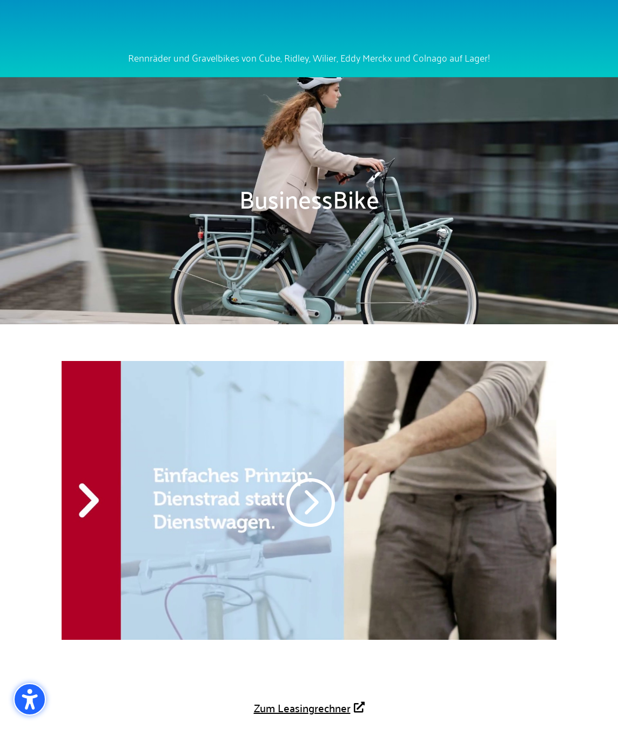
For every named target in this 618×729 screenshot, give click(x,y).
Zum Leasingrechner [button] (302, 707)
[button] (30, 699)
